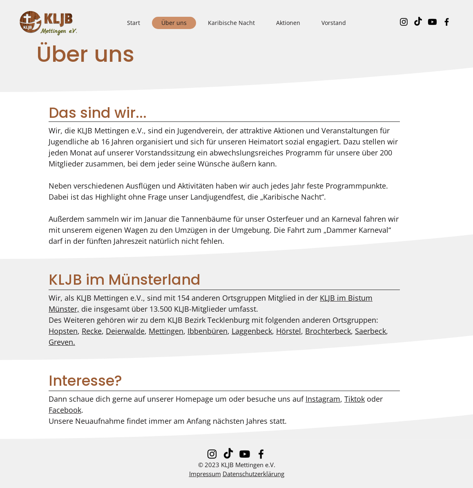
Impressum (205, 474)
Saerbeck (370, 331)
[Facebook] (447, 22)
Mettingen (166, 331)
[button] (288, 23)
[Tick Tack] (418, 22)
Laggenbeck (252, 331)
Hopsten (63, 331)
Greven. (62, 342)
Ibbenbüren (207, 331)
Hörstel (288, 331)
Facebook (65, 410)
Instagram (323, 399)
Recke (92, 331)
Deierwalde (125, 331)
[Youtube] (432, 22)
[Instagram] (404, 22)
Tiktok (354, 399)
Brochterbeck (328, 331)
